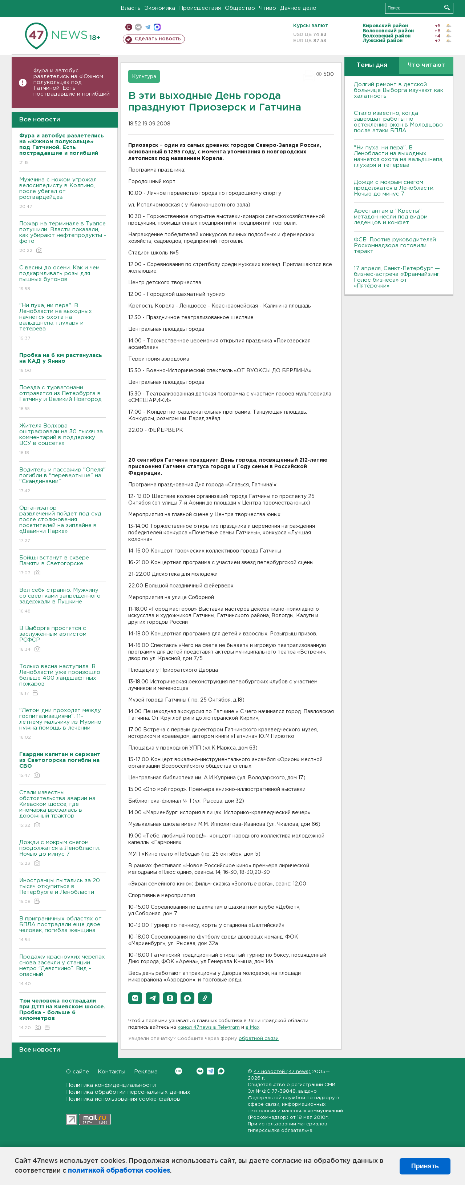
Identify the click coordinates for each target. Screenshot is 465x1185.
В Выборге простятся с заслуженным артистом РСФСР (62, 639)
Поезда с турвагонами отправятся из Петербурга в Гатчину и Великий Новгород (62, 398)
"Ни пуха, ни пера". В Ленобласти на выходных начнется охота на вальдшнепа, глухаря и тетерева (62, 322)
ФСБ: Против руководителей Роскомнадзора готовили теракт (395, 245)
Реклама (146, 1071)
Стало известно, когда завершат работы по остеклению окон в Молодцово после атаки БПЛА (398, 122)
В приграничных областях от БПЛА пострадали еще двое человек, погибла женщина (62, 929)
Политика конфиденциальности (111, 1085)
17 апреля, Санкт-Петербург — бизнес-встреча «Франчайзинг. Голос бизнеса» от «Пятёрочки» (397, 277)
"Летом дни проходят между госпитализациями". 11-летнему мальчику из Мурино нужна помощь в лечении (62, 724)
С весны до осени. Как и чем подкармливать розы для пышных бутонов (62, 278)
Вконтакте (178, 1071)
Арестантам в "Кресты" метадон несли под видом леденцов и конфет (391, 217)
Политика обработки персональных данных (128, 1092)
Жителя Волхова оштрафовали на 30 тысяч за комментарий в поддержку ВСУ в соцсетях (62, 439)
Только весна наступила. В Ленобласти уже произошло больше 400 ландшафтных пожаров (62, 680)
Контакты (111, 1071)
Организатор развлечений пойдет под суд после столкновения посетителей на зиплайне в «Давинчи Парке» (62, 525)
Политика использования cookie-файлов (123, 1099)
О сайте (77, 1071)
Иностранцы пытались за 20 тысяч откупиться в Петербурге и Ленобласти (62, 891)
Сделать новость (158, 39)
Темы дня (371, 65)
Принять (425, 1166)
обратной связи (259, 1039)
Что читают (426, 65)
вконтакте (138, 27)
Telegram (210, 1071)
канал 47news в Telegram (209, 1027)
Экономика (160, 8)
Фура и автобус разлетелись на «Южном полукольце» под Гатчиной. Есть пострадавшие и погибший (71, 82)
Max (221, 1071)
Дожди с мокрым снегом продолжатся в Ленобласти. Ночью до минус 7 (62, 853)
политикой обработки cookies (119, 1171)
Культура (144, 77)
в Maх (252, 1027)
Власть (131, 8)
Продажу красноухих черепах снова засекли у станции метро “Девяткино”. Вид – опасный (62, 971)
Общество (240, 8)
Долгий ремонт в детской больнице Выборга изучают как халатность (398, 90)
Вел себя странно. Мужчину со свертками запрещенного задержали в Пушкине (62, 601)
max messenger (157, 27)
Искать (447, 7)
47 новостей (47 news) (282, 1072)
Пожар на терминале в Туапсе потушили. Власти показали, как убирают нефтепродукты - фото (62, 237)
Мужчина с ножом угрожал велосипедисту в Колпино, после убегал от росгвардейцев (62, 193)
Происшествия (200, 8)
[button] (135, 998)
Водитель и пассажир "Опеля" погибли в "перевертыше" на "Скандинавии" (62, 480)
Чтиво (267, 8)
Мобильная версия (128, 27)
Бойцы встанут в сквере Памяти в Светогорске (62, 565)
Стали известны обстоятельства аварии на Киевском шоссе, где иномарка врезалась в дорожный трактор (62, 809)
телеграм (147, 27)
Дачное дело (298, 8)
